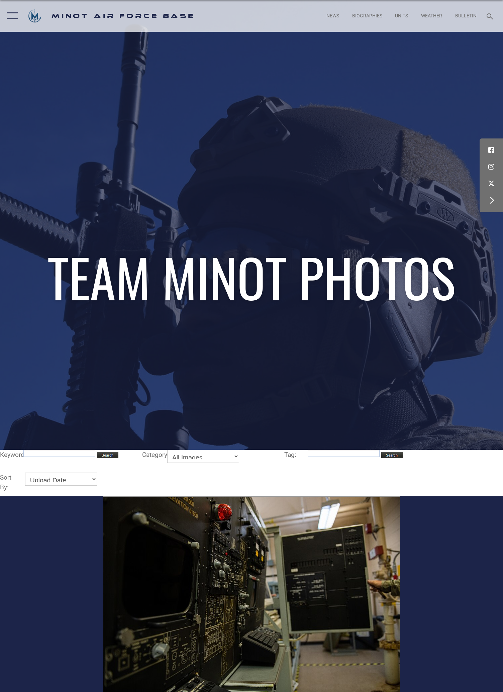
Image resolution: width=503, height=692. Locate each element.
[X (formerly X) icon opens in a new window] (491, 183)
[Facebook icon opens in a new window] (491, 150)
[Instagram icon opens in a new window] (491, 167)
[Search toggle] (491, 15)
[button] (11, 16)
